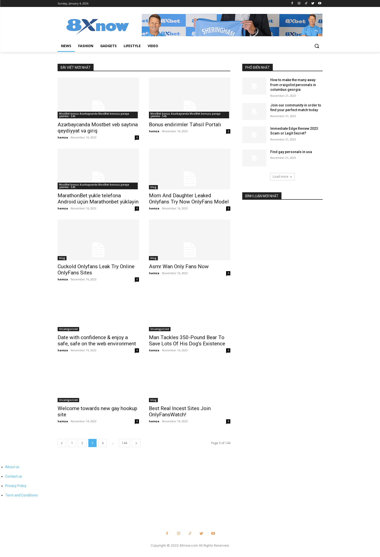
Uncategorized (68, 329)
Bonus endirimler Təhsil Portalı (185, 125)
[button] (317, 46)
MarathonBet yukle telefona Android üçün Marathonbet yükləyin (98, 199)
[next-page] (136, 443)
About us (12, 467)
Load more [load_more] (282, 176)
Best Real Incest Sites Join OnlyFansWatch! (180, 411)
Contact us (13, 476)
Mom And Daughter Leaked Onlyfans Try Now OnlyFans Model (189, 199)
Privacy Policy (16, 486)
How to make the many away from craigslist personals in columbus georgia (293, 85)
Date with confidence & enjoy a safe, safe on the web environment (97, 340)
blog (153, 187)
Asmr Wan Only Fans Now (179, 266)
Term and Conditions (21, 495)
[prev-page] (62, 443)
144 (124, 443)
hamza (63, 137)
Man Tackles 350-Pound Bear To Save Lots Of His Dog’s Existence (187, 340)
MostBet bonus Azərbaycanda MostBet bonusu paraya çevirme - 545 (94, 115)
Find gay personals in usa (291, 152)
